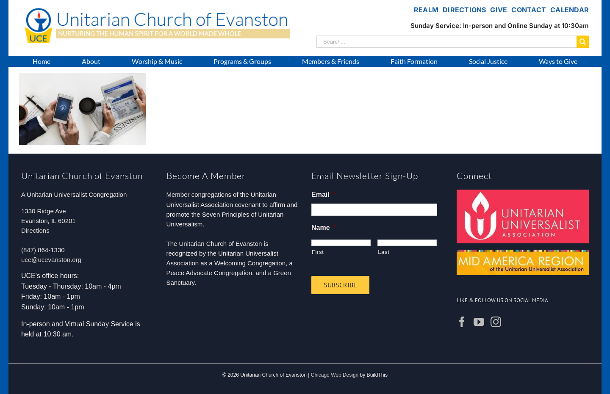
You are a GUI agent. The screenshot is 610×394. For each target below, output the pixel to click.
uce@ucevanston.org (51, 259)
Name (323, 227)
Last (383, 252)
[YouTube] (479, 322)
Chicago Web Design (335, 375)
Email (323, 194)
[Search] (583, 42)
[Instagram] (496, 322)
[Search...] (446, 42)
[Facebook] (462, 322)
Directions (35, 230)
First (318, 252)
